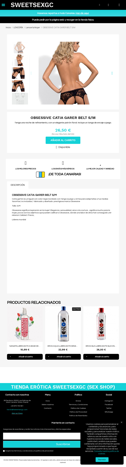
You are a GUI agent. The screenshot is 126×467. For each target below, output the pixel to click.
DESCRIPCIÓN (18, 185)
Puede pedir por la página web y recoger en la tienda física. (63, 20)
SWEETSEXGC (32, 5)
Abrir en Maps (17, 413)
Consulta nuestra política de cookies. (106, 452)
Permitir (102, 459)
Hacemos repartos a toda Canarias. (63, 13)
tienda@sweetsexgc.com (17, 410)
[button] (31, 73)
